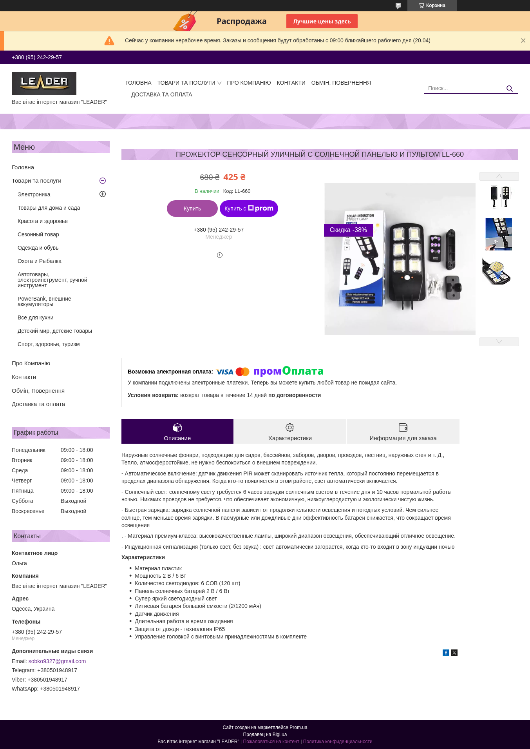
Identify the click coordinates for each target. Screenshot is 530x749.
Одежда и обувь (38, 248)
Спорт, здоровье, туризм (49, 344)
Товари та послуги (186, 83)
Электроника (34, 194)
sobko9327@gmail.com (57, 661)
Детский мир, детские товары (55, 331)
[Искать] (509, 89)
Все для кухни (36, 317)
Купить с (248, 208)
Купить (192, 208)
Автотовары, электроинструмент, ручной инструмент (52, 279)
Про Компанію (249, 83)
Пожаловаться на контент (271, 741)
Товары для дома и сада (49, 208)
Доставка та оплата (161, 94)
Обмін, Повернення (341, 83)
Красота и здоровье (43, 221)
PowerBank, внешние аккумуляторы (44, 301)
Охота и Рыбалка (40, 261)
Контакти (291, 83)
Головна (138, 83)
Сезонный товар (38, 234)
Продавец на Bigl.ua (265, 734)
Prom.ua (298, 727)
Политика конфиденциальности (338, 741)
